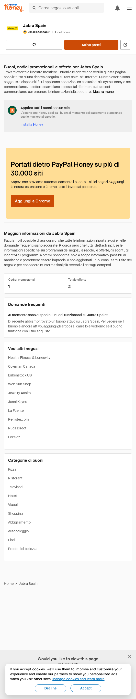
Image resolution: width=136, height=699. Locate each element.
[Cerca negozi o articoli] (66, 8)
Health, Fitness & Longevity (29, 357)
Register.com (18, 419)
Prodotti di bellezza (22, 549)
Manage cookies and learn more (78, 679)
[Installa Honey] (32, 124)
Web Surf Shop (19, 384)
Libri (11, 540)
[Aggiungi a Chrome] (32, 201)
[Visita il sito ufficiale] (125, 45)
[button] (129, 8)
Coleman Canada (21, 366)
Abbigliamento (19, 522)
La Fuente (16, 410)
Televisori (15, 487)
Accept (86, 688)
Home (9, 583)
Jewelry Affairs (19, 393)
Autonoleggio (18, 531)
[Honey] (13, 8)
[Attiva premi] (91, 45)
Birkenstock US (20, 375)
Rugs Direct (17, 428)
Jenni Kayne (17, 401)
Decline (51, 688)
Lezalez (14, 437)
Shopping (15, 513)
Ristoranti (15, 478)
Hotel (12, 496)
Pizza (12, 469)
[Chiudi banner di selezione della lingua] (129, 656)
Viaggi (13, 504)
